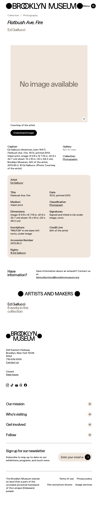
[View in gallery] (84, 119)
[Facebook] (25, 385)
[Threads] (20, 385)
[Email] (72, 457)
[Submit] (88, 457)
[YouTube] (16, 385)
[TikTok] (11, 385)
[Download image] (23, 133)
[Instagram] (7, 385)
